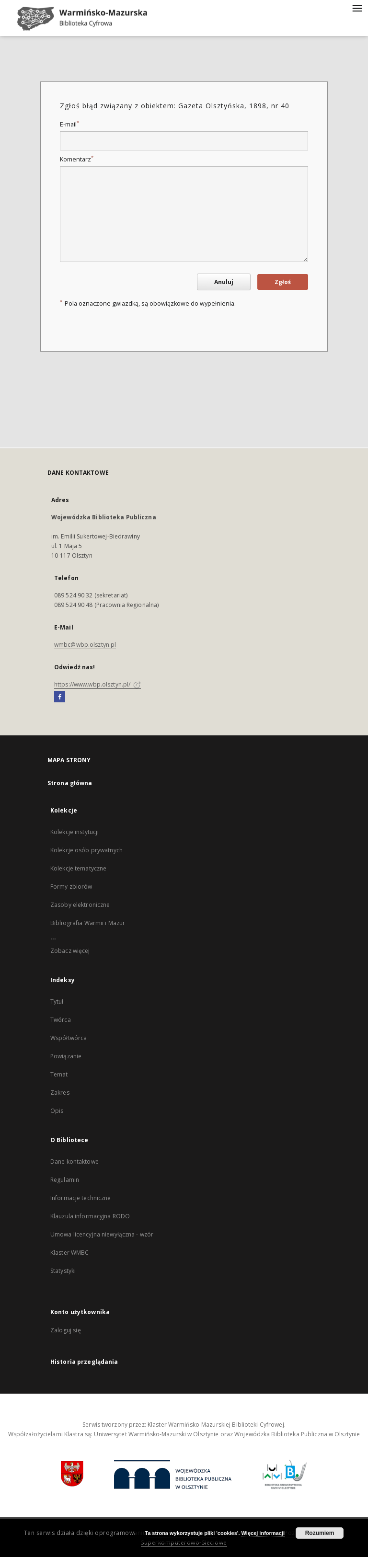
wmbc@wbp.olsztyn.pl (85, 645)
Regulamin (64, 1180)
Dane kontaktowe (74, 1161)
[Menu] (357, 7)
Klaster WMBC (69, 1252)
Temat (59, 1074)
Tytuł (57, 1001)
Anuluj (223, 282)
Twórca (60, 1020)
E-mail (69, 124)
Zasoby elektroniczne (80, 905)
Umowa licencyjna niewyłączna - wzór (101, 1234)
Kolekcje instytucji (74, 832)
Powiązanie (65, 1056)
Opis (56, 1111)
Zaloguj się (65, 1330)
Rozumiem (319, 1533)
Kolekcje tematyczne (78, 868)
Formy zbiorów (71, 886)
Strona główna (69, 783)
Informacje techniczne (80, 1198)
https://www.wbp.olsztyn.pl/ (97, 684)
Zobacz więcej (70, 951)
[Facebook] (59, 697)
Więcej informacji (263, 1533)
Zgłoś (283, 282)
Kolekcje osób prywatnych (86, 850)
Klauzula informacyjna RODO (90, 1216)
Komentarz (76, 159)
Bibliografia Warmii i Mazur (87, 923)
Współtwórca (68, 1038)
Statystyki (63, 1271)
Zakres (59, 1092)
